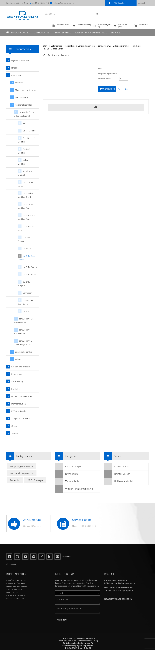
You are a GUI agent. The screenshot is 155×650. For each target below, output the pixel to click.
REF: (100, 68)
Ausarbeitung (17, 381)
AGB (65, 643)
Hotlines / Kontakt (119, 481)
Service (116, 32)
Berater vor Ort (117, 474)
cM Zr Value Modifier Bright (25, 195)
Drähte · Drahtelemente (21, 396)
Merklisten (12, 592)
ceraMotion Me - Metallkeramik (24, 320)
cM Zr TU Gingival (24, 283)
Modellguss (16, 374)
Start (45, 46)
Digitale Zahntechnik (20, 60)
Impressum (88, 645)
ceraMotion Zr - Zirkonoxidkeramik (113, 46)
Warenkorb (141, 26)
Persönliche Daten (16, 580)
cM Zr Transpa (35, 480)
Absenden (62, 619)
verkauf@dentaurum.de (63, 3)
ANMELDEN (119, 3)
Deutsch (142, 3)
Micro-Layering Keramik (25, 90)
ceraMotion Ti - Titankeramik (23, 331)
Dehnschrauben (18, 403)
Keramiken (69, 46)
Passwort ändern (15, 583)
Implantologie (20, 32)
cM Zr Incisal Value (25, 184)
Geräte (14, 426)
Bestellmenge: (104, 78)
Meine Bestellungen (16, 586)
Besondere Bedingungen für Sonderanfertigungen (78, 644)
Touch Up (136, 46)
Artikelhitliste (14, 589)
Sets (24, 123)
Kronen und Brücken (20, 366)
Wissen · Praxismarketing (91, 32)
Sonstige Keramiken (24, 351)
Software (19, 82)
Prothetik (15, 389)
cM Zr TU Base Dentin (53, 49)
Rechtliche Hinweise (67, 640)
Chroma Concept (24, 239)
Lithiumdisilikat (21, 97)
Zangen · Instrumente (20, 418)
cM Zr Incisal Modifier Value (25, 206)
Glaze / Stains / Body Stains (26, 302)
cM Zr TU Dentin (30, 267)
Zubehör (19, 359)
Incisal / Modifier (23, 162)
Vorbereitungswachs (21, 473)
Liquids (26, 311)
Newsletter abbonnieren (118, 599)
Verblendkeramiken (86, 46)
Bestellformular (15, 598)
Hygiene (14, 67)
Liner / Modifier (29, 130)
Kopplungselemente (21, 466)
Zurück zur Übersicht (59, 55)
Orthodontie (42, 32)
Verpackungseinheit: (107, 73)
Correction (27, 292)
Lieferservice (116, 466)
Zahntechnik (63, 32)
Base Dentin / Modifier (26, 140)
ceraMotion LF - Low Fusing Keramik (24, 342)
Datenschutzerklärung (88, 640)
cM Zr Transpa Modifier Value (26, 217)
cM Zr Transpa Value (26, 228)
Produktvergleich (16, 595)
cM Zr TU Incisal (29, 274)
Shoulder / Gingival (25, 173)
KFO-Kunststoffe (18, 411)
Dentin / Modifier (24, 151)
